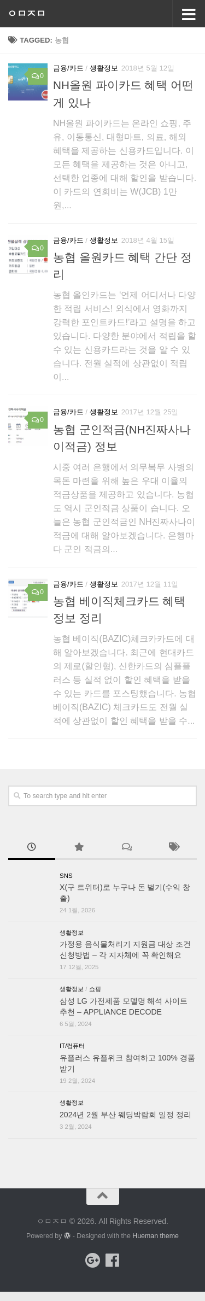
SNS (66, 875)
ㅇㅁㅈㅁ (26, 13)
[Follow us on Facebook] (112, 1260)
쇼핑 (95, 989)
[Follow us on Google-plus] (93, 1260)
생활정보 (104, 68)
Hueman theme (155, 1236)
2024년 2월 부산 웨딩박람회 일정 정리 (125, 1114)
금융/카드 (68, 68)
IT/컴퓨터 (72, 1045)
